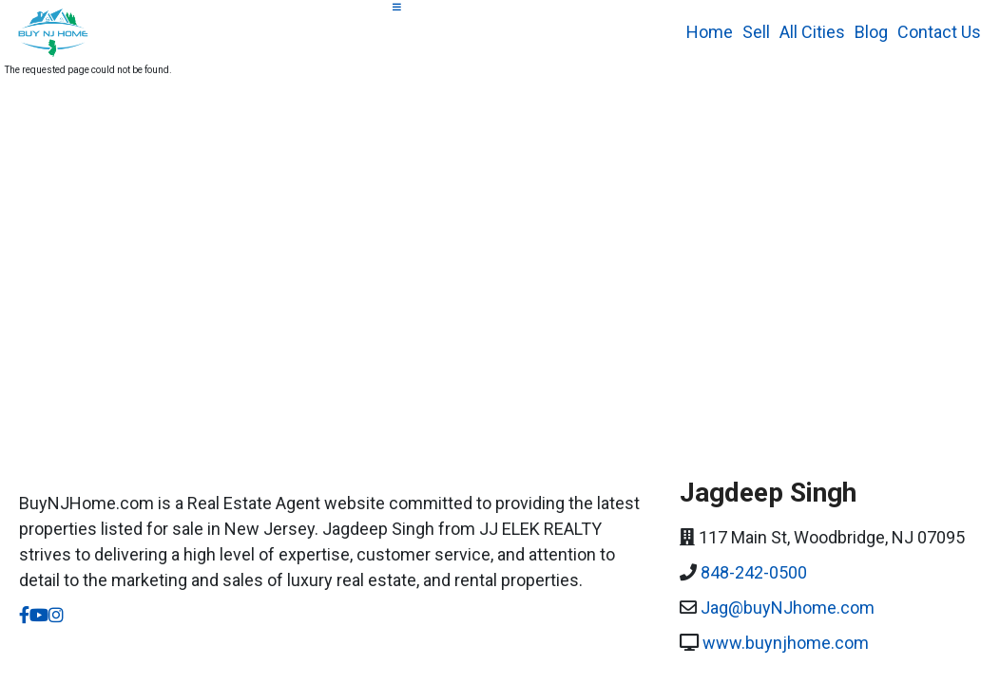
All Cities (812, 32)
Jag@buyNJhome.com (788, 608)
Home (709, 32)
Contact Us (939, 32)
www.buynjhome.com (785, 643)
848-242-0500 (754, 572)
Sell (756, 32)
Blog (871, 32)
